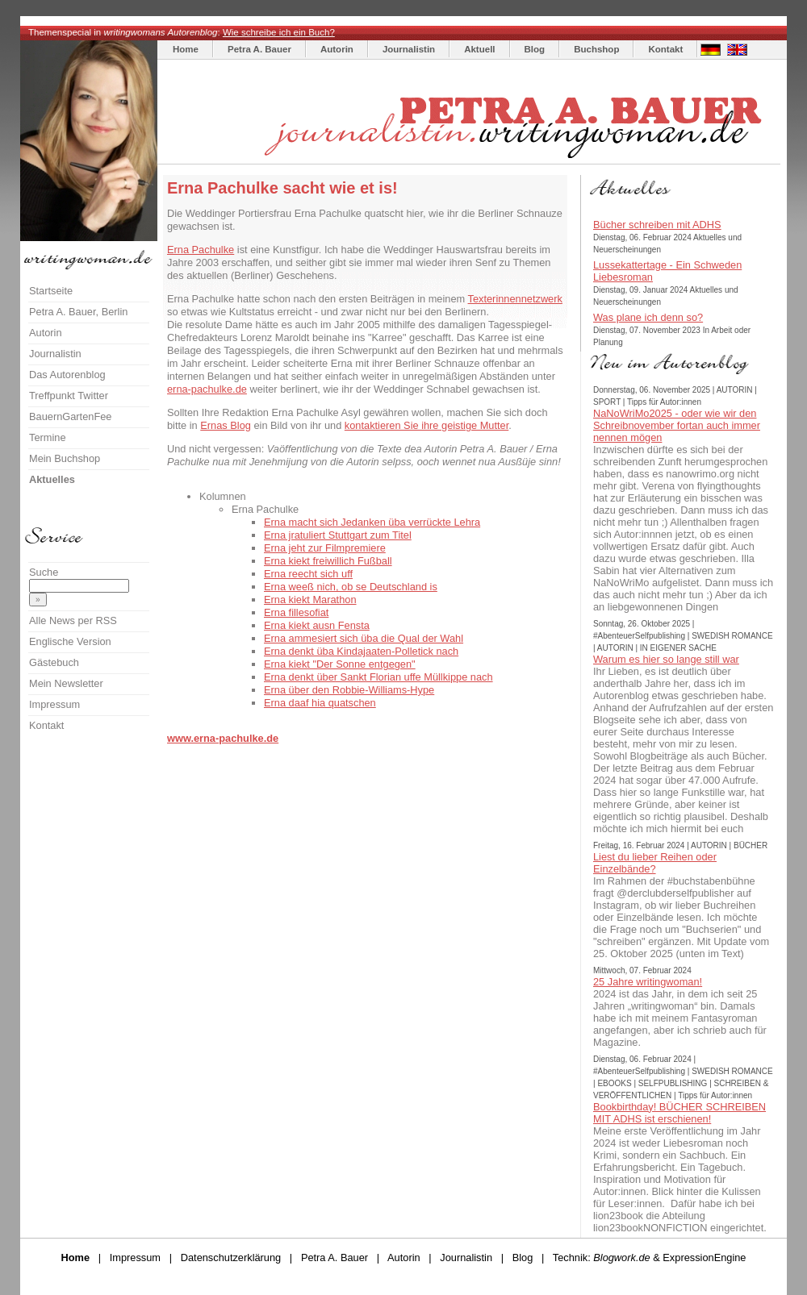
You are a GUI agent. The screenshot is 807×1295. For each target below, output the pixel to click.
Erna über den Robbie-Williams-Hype (349, 690)
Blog (535, 49)
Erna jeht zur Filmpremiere (325, 548)
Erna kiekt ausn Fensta (317, 625)
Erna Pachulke (200, 250)
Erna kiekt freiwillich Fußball (328, 561)
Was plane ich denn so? (648, 317)
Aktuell (479, 49)
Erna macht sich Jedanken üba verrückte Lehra (372, 522)
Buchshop (596, 49)
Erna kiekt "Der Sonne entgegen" (340, 664)
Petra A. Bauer (259, 49)
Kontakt (665, 49)
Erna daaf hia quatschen (320, 703)
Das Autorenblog (67, 375)
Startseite (51, 291)
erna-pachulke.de (207, 389)
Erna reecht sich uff (308, 574)
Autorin (336, 49)
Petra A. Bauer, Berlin (78, 312)
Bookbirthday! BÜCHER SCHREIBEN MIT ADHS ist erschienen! (679, 1113)
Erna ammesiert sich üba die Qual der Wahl (363, 638)
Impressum (54, 704)
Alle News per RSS (73, 620)
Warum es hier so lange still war (666, 659)
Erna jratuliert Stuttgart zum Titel (338, 535)
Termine (47, 437)
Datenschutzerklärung (231, 1257)
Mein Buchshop (64, 458)
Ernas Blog (225, 425)
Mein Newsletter (66, 683)
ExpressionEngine (704, 1257)
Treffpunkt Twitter (68, 395)
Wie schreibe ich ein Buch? (279, 32)
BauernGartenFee (70, 416)
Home (186, 49)
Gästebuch (54, 662)
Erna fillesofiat (296, 612)
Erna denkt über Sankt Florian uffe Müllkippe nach (378, 677)
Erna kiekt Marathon (310, 599)
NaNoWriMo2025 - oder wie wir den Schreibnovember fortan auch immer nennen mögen (676, 425)
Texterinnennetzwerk (515, 299)
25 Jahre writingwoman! (647, 982)
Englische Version (70, 641)
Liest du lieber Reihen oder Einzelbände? (655, 863)
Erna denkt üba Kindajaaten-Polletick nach (361, 651)
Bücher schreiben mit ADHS (657, 225)
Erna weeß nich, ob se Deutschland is (350, 587)
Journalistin (409, 49)
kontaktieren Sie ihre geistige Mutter (426, 425)
